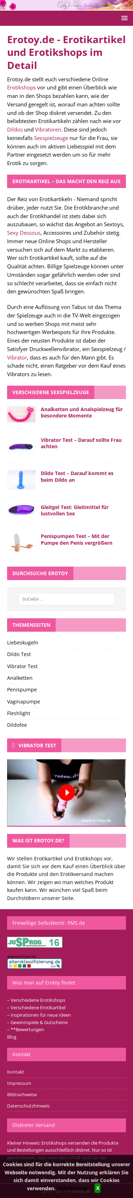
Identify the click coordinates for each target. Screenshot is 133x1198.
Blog (11, 1037)
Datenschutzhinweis (28, 1106)
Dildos (15, 129)
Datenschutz (72, 1188)
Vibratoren (48, 129)
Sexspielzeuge (51, 137)
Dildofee (17, 724)
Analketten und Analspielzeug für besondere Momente (82, 412)
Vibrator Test (22, 666)
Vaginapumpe (23, 701)
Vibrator (17, 357)
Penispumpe (22, 689)
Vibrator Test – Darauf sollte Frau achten (81, 443)
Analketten (20, 677)
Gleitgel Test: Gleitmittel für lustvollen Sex (75, 510)
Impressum (19, 1083)
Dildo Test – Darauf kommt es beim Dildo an (77, 476)
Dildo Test (19, 654)
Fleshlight (18, 713)
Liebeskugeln (22, 642)
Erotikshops (21, 87)
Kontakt (15, 1072)
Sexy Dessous (23, 232)
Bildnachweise (22, 1094)
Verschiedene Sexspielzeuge (50, 392)
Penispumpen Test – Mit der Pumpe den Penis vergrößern (76, 539)
